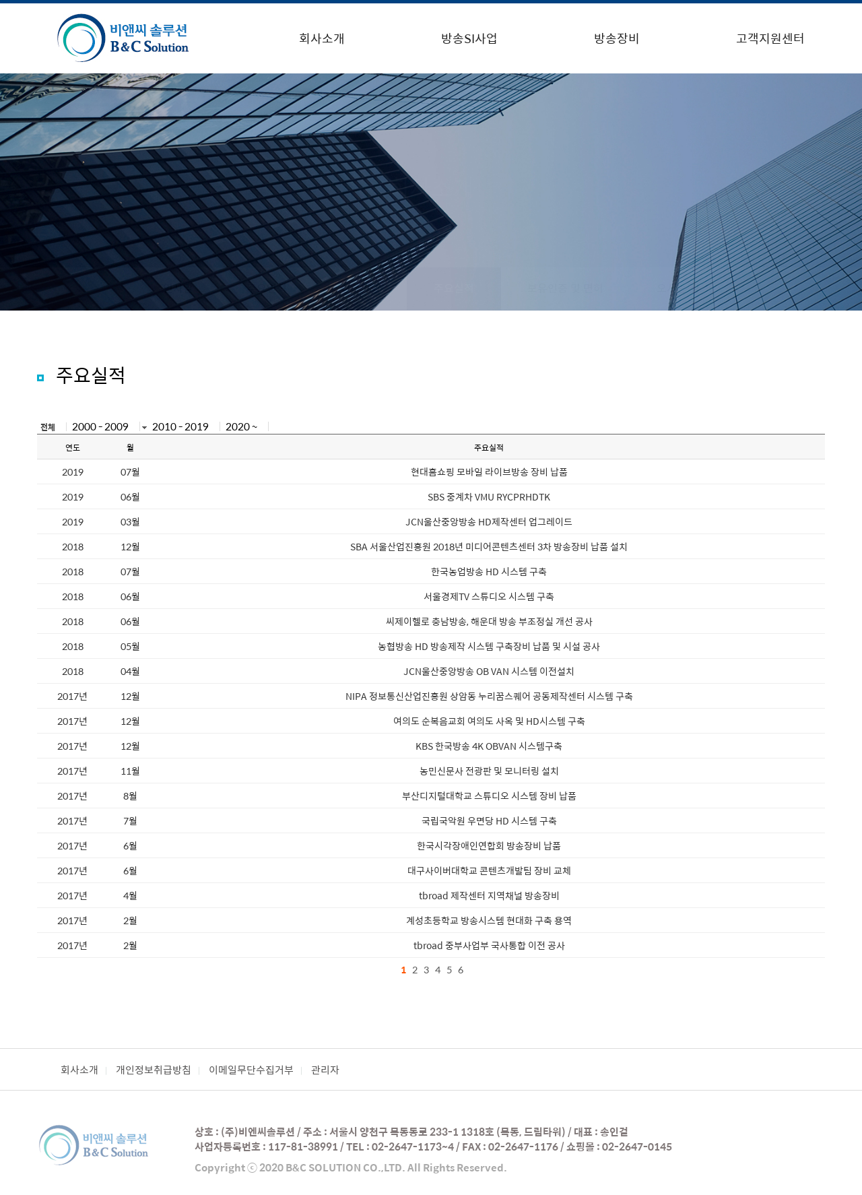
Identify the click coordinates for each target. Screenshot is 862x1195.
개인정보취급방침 (153, 1069)
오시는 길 (678, 288)
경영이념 (360, 288)
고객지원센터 (770, 38)
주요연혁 (266, 288)
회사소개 (322, 38)
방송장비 (617, 38)
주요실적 (454, 288)
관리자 (325, 1069)
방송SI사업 (469, 38)
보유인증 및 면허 (565, 288)
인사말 (178, 288)
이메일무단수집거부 (251, 1069)
